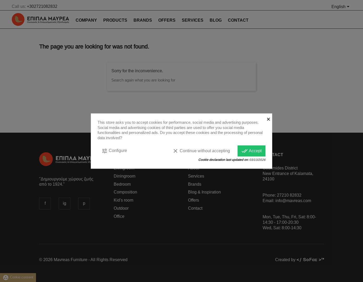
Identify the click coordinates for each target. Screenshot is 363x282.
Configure (114, 151)
